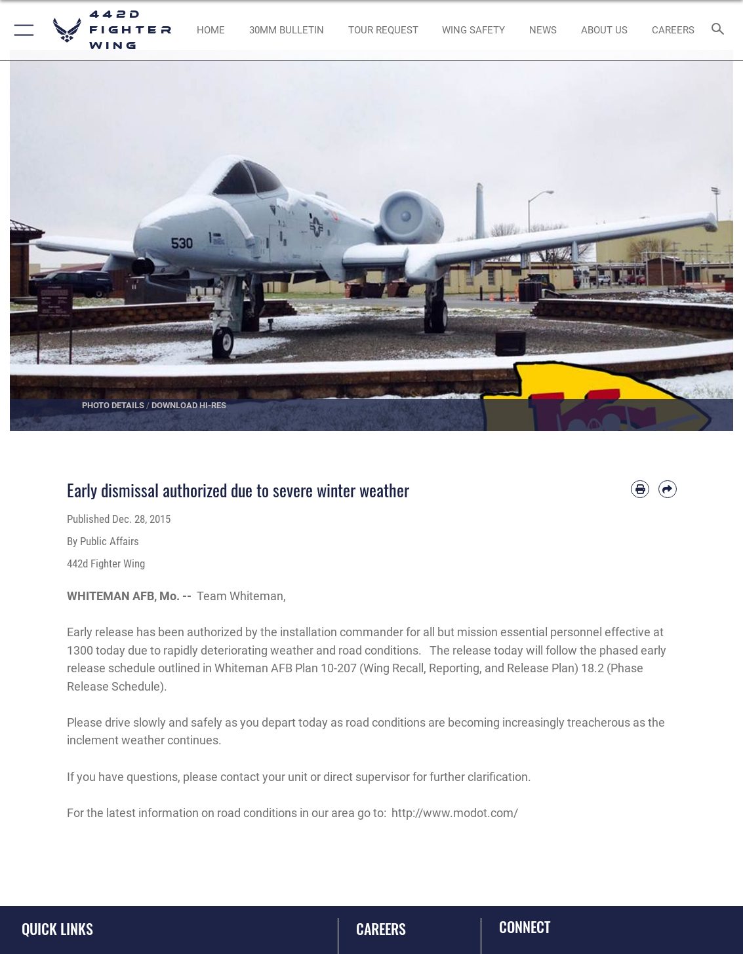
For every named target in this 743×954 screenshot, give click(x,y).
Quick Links (57, 928)
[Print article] (640, 489)
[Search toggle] (720, 30)
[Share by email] (667, 489)
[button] (21, 30)
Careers (381, 928)
